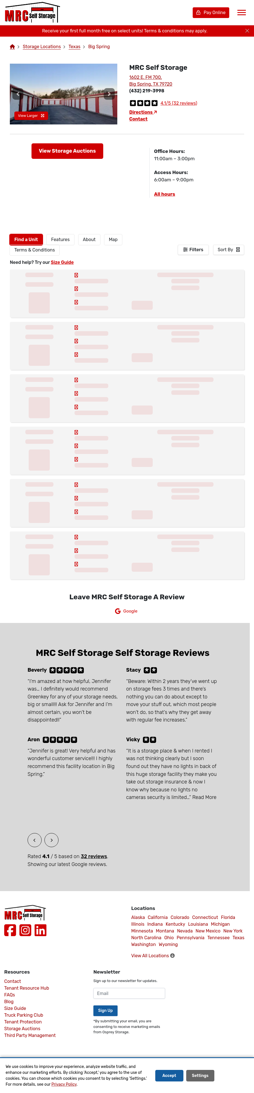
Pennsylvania (190, 937)
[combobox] (228, 250)
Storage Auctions (22, 1028)
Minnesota (142, 931)
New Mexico (207, 931)
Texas (74, 46)
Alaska (138, 917)
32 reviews (94, 856)
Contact (138, 119)
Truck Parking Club (23, 1015)
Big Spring (99, 46)
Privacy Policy (64, 1084)
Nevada (185, 931)
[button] (18, 94)
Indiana (155, 924)
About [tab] (89, 239)
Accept (169, 1075)
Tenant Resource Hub (26, 988)
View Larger (31, 115)
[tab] (26, 239)
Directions (143, 112)
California (158, 917)
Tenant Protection (23, 1022)
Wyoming (168, 944)
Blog (9, 1001)
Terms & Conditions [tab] (34, 250)
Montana (165, 931)
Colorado (180, 917)
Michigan (220, 924)
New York (232, 931)
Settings (200, 1075)
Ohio (169, 937)
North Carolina (146, 937)
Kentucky (175, 924)
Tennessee (218, 937)
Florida (228, 917)
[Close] (247, 31)
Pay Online (211, 12)
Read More (204, 797)
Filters (196, 249)
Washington (143, 944)
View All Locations (153, 955)
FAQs (9, 995)
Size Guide (62, 262)
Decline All (233, 1075)
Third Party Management (30, 1035)
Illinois (138, 924)
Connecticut (205, 917)
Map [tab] (113, 239)
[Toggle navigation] (241, 12)
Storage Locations (42, 46)
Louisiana (198, 924)
